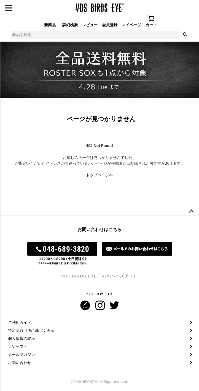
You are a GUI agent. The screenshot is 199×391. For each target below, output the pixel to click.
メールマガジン (21, 354)
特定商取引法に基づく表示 (31, 330)
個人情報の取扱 (21, 338)
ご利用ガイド (19, 322)
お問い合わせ (19, 362)
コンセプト (17, 346)
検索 (185, 35)
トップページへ (99, 175)
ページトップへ (191, 211)
